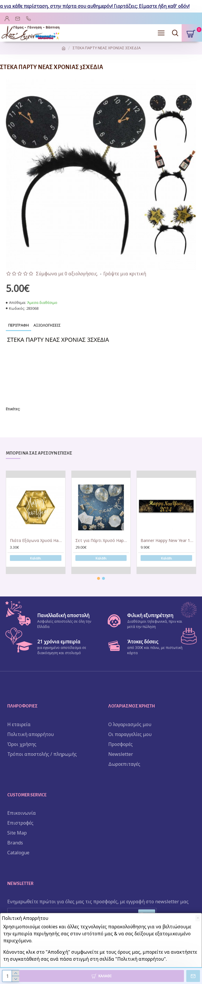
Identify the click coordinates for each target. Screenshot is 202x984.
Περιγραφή (18, 325)
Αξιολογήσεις (47, 325)
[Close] (197, 918)
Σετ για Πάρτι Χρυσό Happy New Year (102, 540)
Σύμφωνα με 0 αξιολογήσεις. (67, 273)
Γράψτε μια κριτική (124, 273)
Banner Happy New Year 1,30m (167, 540)
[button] (98, 578)
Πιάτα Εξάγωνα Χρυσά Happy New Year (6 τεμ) (37, 540)
